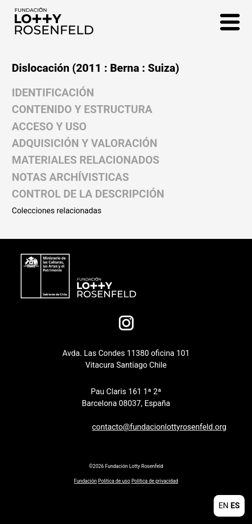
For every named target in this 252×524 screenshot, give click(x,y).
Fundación (85, 481)
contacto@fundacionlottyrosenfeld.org (159, 427)
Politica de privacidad (154, 481)
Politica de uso (114, 481)
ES (235, 505)
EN (224, 505)
